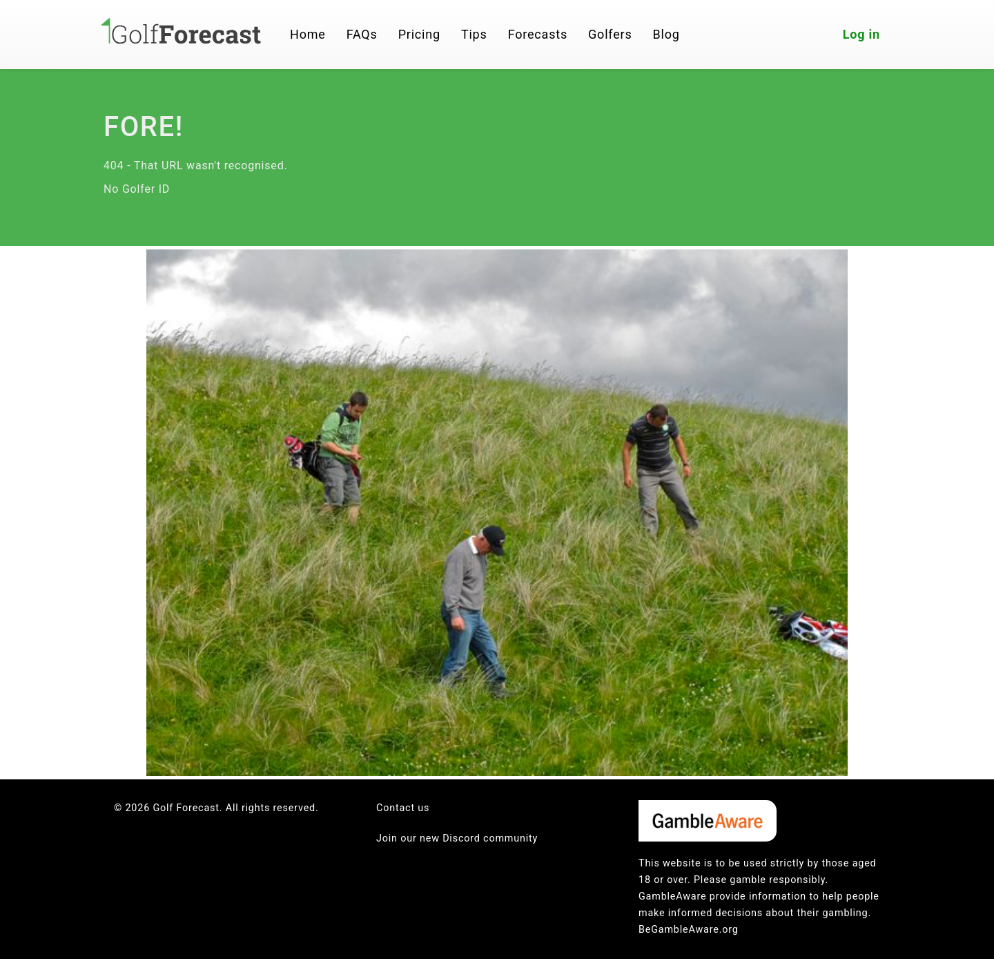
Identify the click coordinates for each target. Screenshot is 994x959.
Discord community (490, 838)
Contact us (402, 808)
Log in (861, 34)
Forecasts (537, 34)
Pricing (419, 34)
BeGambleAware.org (689, 930)
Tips (474, 34)
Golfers (610, 34)
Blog (666, 34)
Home (308, 34)
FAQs (362, 34)
